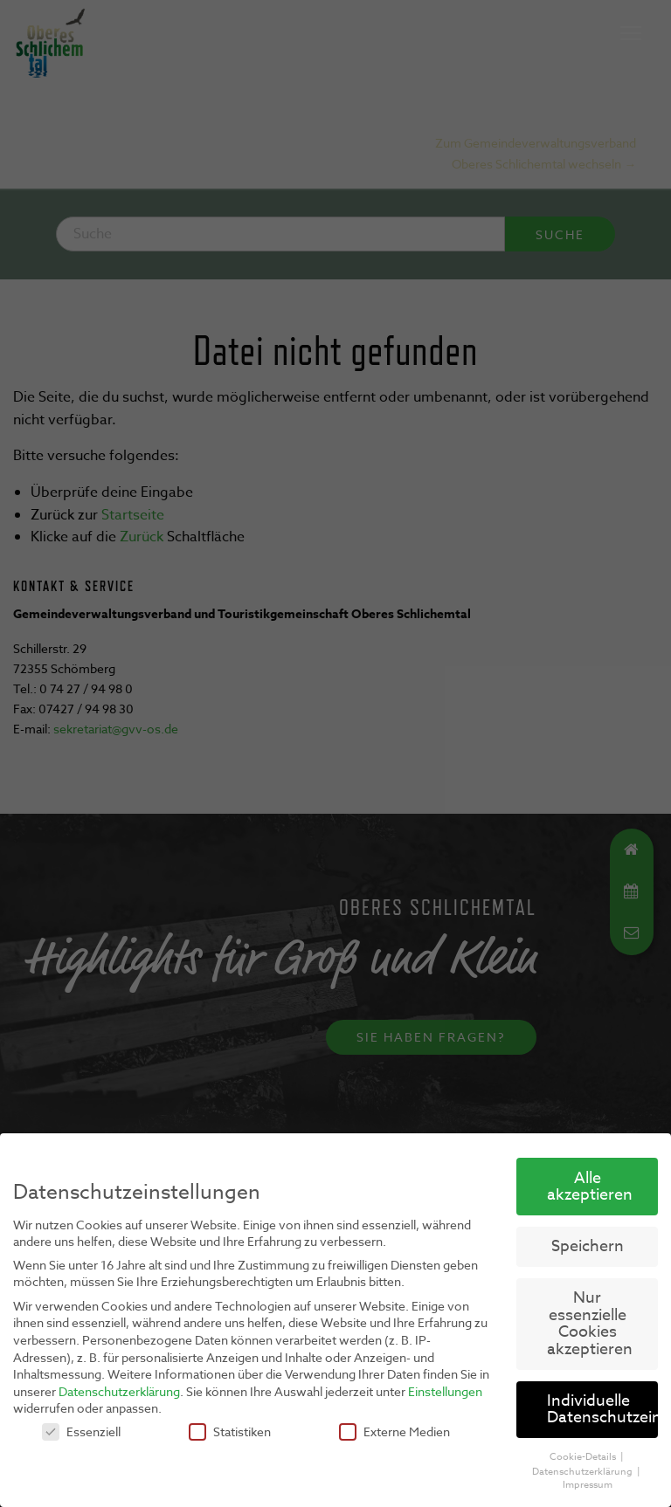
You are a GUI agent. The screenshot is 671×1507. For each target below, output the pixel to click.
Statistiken (230, 1431)
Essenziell (81, 1431)
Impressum (587, 1484)
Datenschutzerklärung (119, 1390)
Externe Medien (394, 1431)
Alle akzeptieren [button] (590, 1186)
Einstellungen (445, 1390)
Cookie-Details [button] (584, 1456)
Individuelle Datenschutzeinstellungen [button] (602, 1409)
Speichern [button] (587, 1246)
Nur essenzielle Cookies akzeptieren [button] (590, 1323)
